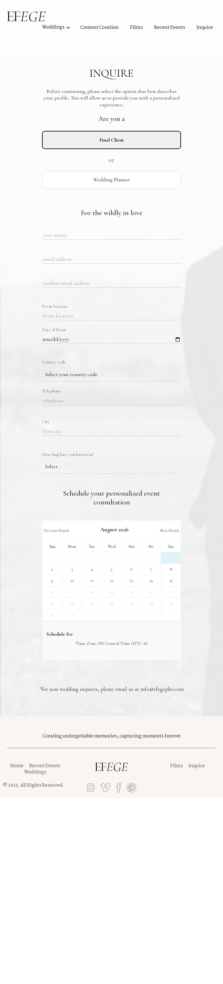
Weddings (35, 772)
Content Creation (99, 28)
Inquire (205, 28)
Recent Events (44, 766)
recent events (169, 28)
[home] (26, 16)
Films (176, 766)
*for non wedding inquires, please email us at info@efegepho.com (111, 689)
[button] (51, 27)
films (136, 28)
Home (17, 766)
